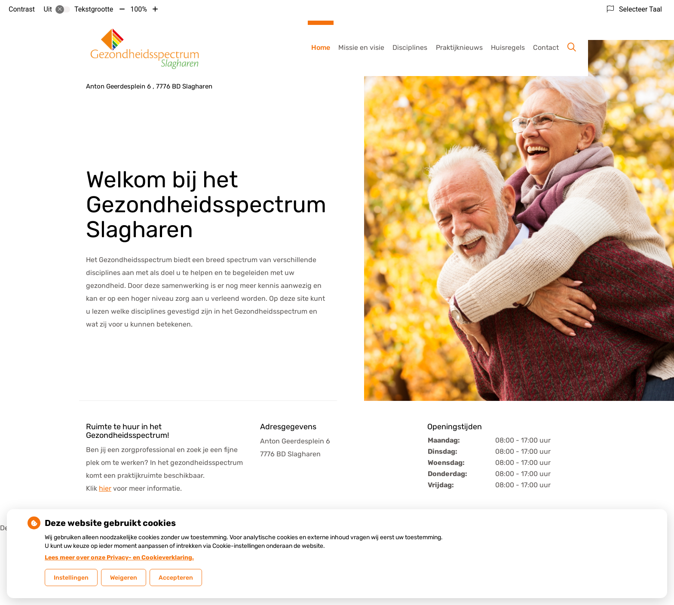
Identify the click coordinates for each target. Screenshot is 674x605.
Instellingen (71, 577)
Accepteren (176, 577)
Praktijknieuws (459, 47)
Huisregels (508, 47)
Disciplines (409, 47)
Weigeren (123, 577)
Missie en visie (361, 47)
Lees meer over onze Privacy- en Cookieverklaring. (119, 557)
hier (105, 488)
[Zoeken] (571, 47)
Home (320, 47)
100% (138, 9)
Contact (546, 47)
